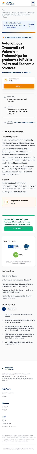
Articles (4, 396)
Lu (4, 309)
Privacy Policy (6, 423)
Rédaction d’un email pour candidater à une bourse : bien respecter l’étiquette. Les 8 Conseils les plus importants (19, 336)
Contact (4, 410)
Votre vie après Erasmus (10, 276)
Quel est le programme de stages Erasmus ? (16, 280)
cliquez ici (31, 25)
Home (3, 10)
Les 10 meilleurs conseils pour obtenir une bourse (19, 315)
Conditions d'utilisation (9, 427)
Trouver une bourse (8, 393)
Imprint (4, 420)
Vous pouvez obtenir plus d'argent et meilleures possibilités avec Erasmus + (17, 291)
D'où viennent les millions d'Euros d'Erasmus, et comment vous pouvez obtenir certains (17, 285)
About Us (5, 406)
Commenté (11, 309)
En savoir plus (18, 228)
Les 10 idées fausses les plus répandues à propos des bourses (19, 343)
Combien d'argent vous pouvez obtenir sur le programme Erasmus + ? (16, 297)
